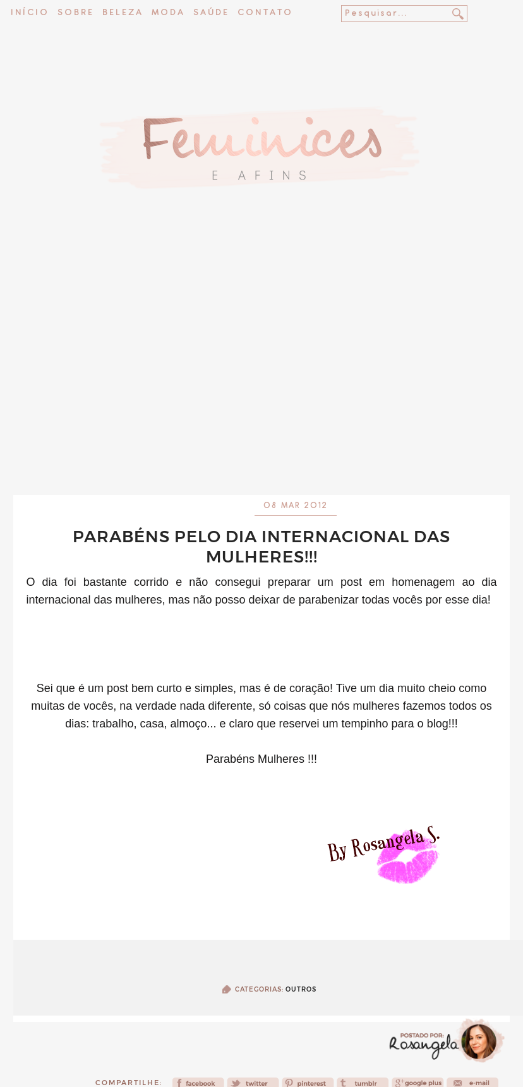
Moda (168, 13)
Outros (301, 989)
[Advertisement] (261, 371)
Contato (265, 13)
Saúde (211, 13)
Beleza (122, 13)
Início (30, 13)
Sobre (75, 13)
